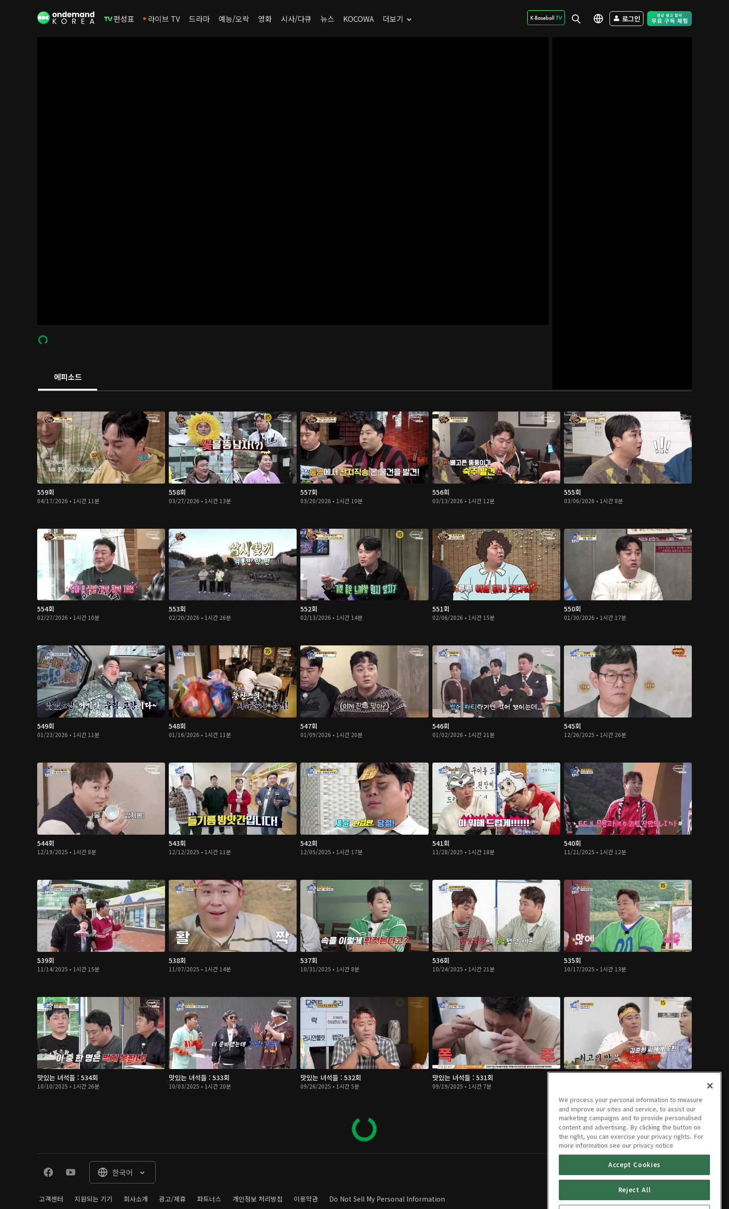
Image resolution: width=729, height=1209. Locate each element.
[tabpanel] (364, 772)
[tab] (67, 378)
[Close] (710, 1134)
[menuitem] (119, 19)
